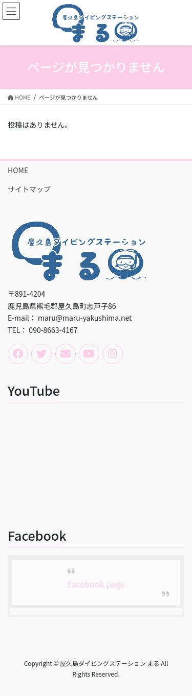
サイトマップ (29, 189)
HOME (18, 170)
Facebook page (96, 584)
